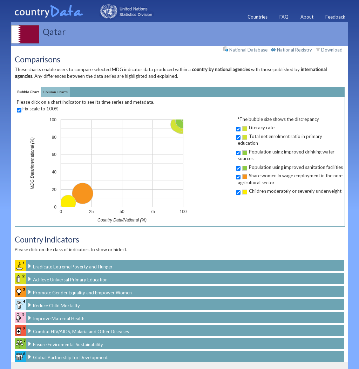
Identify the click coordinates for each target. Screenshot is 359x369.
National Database (245, 49)
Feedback (335, 17)
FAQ (284, 17)
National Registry (291, 50)
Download (332, 50)
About (306, 17)
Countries (257, 17)
